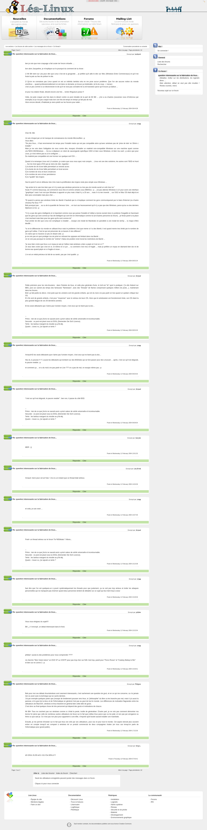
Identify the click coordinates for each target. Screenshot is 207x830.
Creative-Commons (125, 824)
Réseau (114, 807)
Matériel (114, 812)
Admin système (117, 805)
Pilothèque (75, 810)
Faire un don (35, 805)
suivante (144, 46)
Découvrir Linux (77, 799)
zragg (139, 124)
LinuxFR (102, 1)
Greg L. (138, 746)
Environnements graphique (121, 817)
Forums (154, 799)
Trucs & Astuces (77, 802)
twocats (138, 438)
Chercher (73, 773)
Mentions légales (37, 802)
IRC (152, 802)
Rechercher (161, 64)
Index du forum (62, 773)
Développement (117, 815)
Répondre (76, 116)
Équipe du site (36, 799)
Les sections (10, 46)
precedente (135, 46)
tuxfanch (138, 54)
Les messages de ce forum (43, 46)
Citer (84, 116)
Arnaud (138, 276)
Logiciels (114, 802)
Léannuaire (75, 805)
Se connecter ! (162, 51)
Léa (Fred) (137, 469)
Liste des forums (47, 773)
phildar (138, 612)
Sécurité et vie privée (119, 810)
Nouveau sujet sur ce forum (168, 91)
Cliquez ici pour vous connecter (47, 784)
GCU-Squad (109, 1)
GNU (115, 1)
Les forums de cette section (24, 46)
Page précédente (134, 50)
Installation (115, 799)
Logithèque (75, 807)
